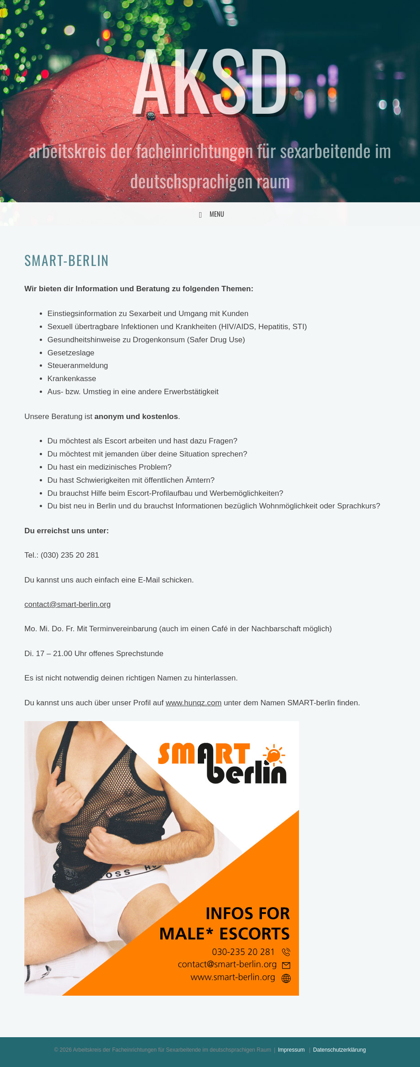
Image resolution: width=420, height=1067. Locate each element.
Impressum (291, 1050)
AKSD (210, 78)
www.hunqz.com (194, 703)
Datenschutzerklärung (339, 1050)
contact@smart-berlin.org (67, 604)
